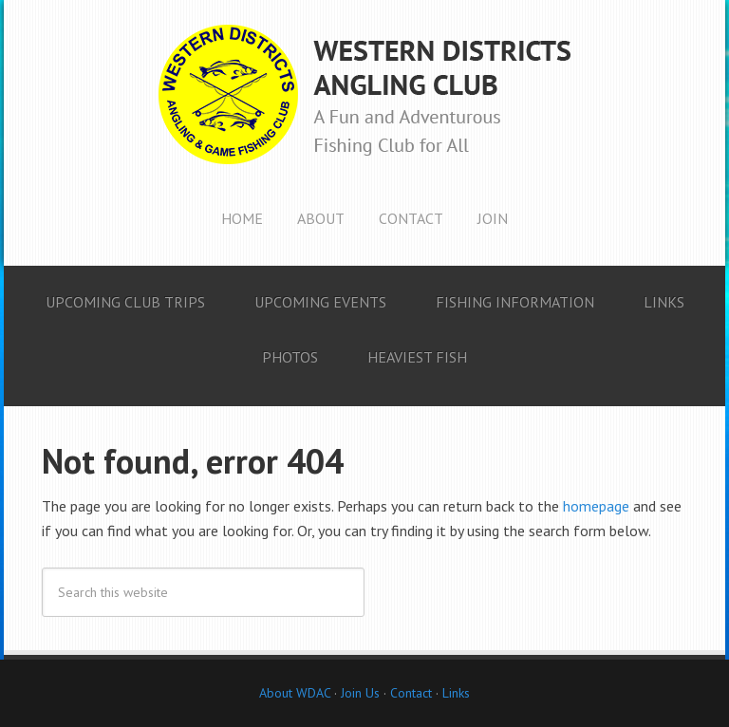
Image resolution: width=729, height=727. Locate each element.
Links (456, 692)
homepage (596, 505)
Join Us (358, 692)
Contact (411, 692)
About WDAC (294, 692)
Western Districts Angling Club (364, 95)
